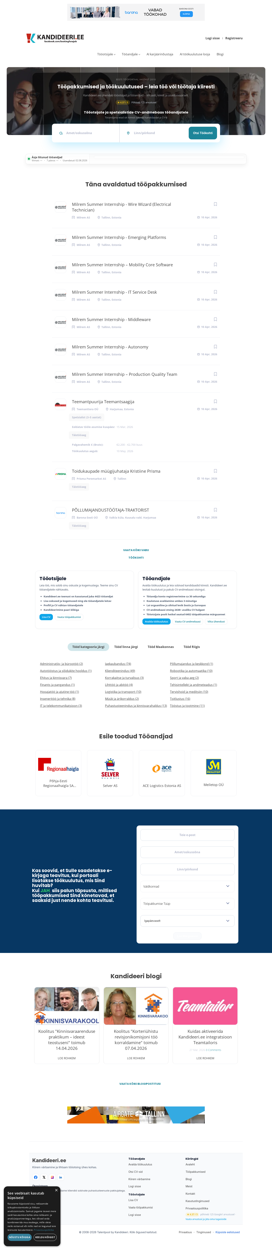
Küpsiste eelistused (228, 1232)
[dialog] (32, 1216)
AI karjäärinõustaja (160, 54)
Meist (188, 1186)
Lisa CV (46, 617)
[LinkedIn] (60, 1177)
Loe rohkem (67, 1058)
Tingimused (203, 1232)
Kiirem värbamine (139, 1179)
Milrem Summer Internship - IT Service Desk (114, 292)
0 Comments (213, 1050)
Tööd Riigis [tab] (192, 647)
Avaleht (190, 1164)
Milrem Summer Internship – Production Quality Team (124, 374)
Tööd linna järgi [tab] (126, 647)
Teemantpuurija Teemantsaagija (103, 401)
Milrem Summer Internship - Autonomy (110, 347)
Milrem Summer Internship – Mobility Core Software (122, 264)
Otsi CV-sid (135, 1171)
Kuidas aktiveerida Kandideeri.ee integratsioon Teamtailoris (205, 1036)
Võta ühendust (216, 621)
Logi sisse (213, 38)
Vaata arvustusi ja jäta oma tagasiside (205, 1219)
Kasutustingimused (197, 1201)
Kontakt (190, 1193)
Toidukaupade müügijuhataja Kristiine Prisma (116, 471)
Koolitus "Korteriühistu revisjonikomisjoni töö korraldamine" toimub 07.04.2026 (136, 1039)
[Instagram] (52, 1177)
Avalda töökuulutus (156, 621)
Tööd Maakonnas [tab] (161, 647)
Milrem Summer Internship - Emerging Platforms (119, 237)
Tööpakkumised (195, 1171)
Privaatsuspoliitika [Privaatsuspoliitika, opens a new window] (44, 1229)
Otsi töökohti (203, 133)
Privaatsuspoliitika (196, 1208)
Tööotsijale (105, 54)
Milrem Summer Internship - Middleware (111, 319)
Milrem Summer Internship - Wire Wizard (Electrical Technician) (121, 207)
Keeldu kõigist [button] (45, 1237)
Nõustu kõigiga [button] (19, 1237)
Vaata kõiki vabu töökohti (136, 551)
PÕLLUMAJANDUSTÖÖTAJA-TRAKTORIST (110, 510)
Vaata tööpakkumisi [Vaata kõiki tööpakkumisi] (69, 617)
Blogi (220, 54)
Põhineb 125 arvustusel (136, 102)
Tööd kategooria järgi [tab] (88, 647)
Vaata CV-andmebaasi (187, 621)
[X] (44, 1177)
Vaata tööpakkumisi (140, 1207)
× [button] (56, 1190)
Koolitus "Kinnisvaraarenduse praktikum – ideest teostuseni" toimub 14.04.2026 (66, 1039)
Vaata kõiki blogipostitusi (138, 1084)
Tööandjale (130, 54)
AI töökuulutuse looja (195, 54)
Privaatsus (185, 1232)
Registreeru (234, 38)
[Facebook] (35, 1177)
